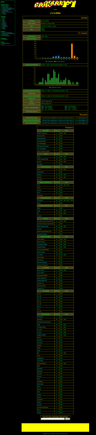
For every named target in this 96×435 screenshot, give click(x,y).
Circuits (3, 28)
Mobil (39, 208)
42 (56, 319)
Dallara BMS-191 (42, 278)
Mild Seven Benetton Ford (44, 231)
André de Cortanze (43, 265)
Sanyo (39, 394)
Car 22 (39, 298)
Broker (39, 402)
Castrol (39, 216)
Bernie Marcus (41, 242)
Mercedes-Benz (42, 363)
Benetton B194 (42, 285)
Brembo (40, 373)
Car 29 (39, 311)
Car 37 (39, 293)
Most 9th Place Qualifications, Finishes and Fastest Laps (57, 117)
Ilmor (39, 192)
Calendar (4, 13)
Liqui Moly (40, 360)
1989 (42, 106)
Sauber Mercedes (42, 234)
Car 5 (39, 309)
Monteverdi (41, 172)
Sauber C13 (41, 288)
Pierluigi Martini (42, 141)
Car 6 (39, 306)
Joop (39, 355)
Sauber (39, 161)
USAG (39, 397)
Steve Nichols (41, 252)
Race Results (5, 10)
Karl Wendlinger (42, 143)
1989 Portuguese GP (46, 101)
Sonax (39, 410)
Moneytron (40, 317)
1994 (66, 109)
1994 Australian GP (46, 103)
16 (56, 138)
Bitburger (40, 371)
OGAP (39, 337)
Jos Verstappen (42, 148)
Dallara (39, 174)
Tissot (39, 412)
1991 (42, 109)
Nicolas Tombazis (42, 262)
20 (56, 185)
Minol (39, 386)
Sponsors (4, 26)
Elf (38, 213)
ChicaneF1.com (46, 433)
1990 (42, 107)
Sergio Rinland (41, 247)
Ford (39, 185)
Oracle (39, 389)
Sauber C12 (41, 283)
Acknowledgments (6, 43)
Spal (39, 350)
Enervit (39, 376)
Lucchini (40, 329)
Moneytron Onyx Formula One (46, 221)
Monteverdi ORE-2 (42, 275)
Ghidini (39, 345)
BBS (39, 366)
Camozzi (40, 342)
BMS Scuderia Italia (43, 159)
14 (56, 156)
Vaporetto (40, 399)
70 (41, 39)
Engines (4, 20)
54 (56, 200)
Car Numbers (5, 25)
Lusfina (39, 332)
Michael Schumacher (43, 146)
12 (56, 169)
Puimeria (40, 340)
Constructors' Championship (8, 8)
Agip (39, 210)
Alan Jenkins (41, 239)
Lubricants (4, 22)
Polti (39, 392)
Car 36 (39, 296)
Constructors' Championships (8, 33)
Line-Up (4, 12)
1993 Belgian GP (82, 117)
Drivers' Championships (7, 32)
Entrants (4, 23)
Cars (3, 19)
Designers (4, 24)
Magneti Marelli (42, 335)
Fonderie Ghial (41, 327)
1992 (66, 106)
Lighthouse (41, 358)
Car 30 (39, 304)
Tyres (3, 21)
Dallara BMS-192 (42, 280)
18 (56, 161)
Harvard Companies (43, 407)
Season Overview (6, 5)
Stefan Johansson (42, 133)
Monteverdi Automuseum (44, 322)
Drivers (3, 17)
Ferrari (39, 190)
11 (56, 221)
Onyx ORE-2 (41, 273)
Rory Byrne (41, 260)
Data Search (4, 39)
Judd (39, 187)
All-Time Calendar (6, 35)
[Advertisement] (55, 427)
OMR (39, 348)
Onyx (39, 156)
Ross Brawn (41, 257)
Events (3, 27)
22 (56, 213)
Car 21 (39, 301)
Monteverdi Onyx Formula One (46, 223)
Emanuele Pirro (42, 138)
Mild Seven (41, 384)
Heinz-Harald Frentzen (44, 151)
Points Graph (5, 6)
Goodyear (40, 200)
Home (3, 2)
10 (56, 296)
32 (56, 159)
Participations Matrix (6, 9)
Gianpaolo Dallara (42, 244)
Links (3, 44)
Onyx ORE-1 (41, 270)
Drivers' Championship (7, 7)
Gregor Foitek (41, 136)
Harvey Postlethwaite (43, 249)
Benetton (40, 164)
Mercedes (40, 195)
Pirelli (39, 203)
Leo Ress (40, 254)
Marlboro (40, 319)
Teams (3, 18)
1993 (66, 107)
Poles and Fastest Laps (7, 11)
